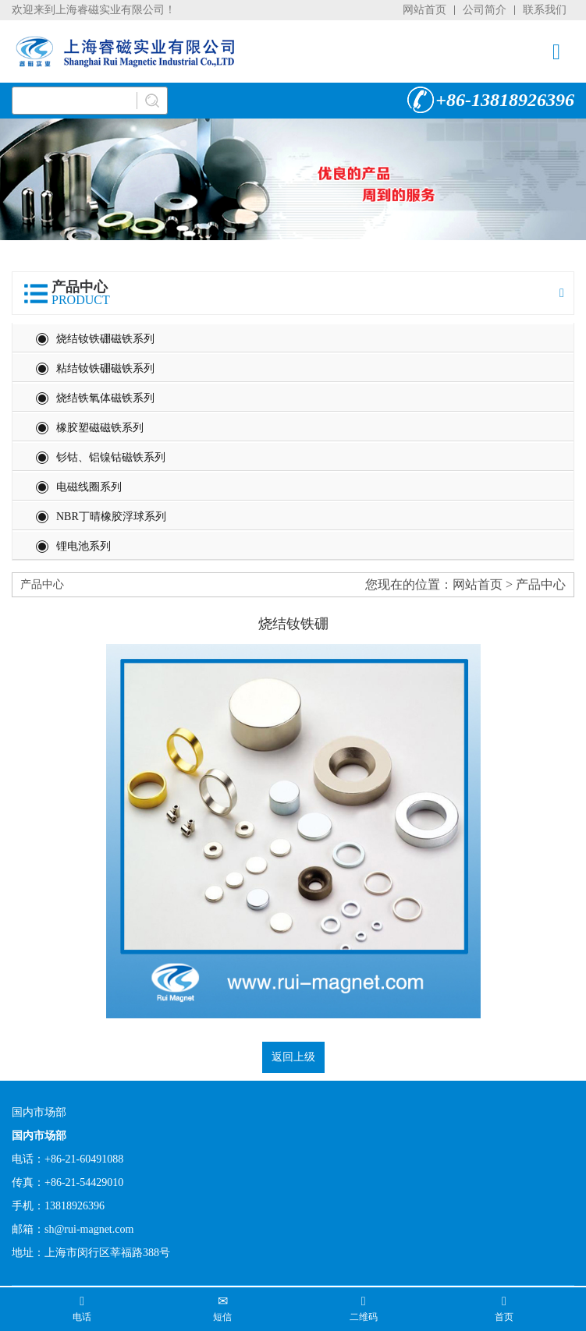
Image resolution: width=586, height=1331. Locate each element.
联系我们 (544, 10)
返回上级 (293, 1057)
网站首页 (424, 10)
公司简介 (484, 10)
